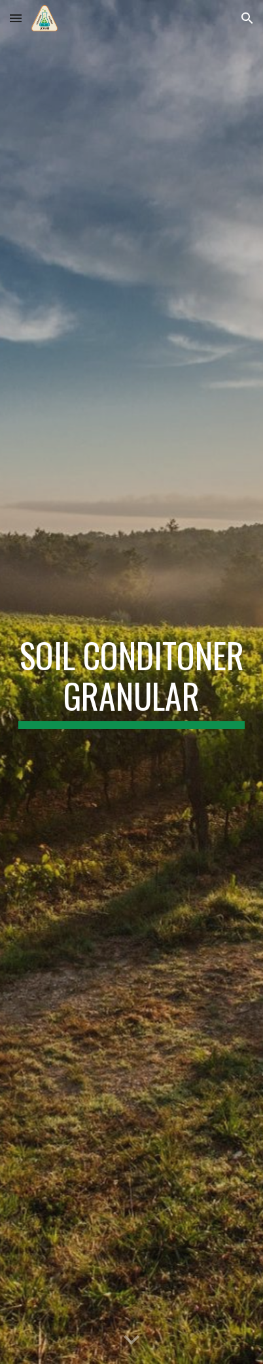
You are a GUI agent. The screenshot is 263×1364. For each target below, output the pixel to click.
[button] (15, 18)
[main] (132, 682)
